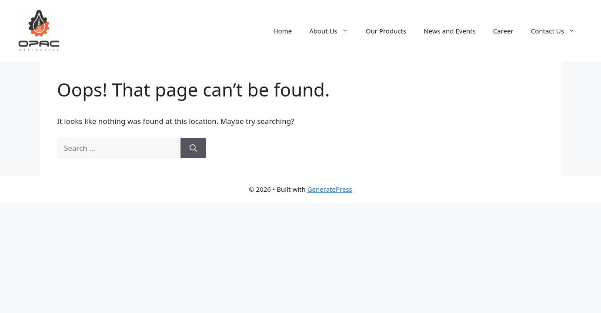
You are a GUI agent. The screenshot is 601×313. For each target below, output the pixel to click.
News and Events (450, 31)
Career (503, 31)
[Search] (193, 148)
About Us (333, 31)
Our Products (386, 31)
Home (282, 31)
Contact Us (557, 31)
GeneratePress (329, 189)
